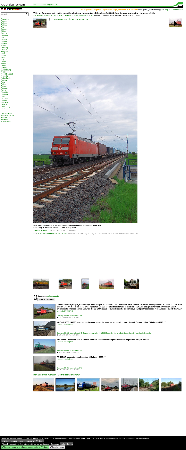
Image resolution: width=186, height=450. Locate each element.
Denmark (4, 35)
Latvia (3, 66)
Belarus (4, 23)
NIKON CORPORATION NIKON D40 (52, 233)
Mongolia (4, 76)
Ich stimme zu (57, 447)
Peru (3, 82)
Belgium (4, 25)
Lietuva (4, 68)
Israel (3, 58)
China (3, 31)
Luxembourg (6, 70)
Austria (3, 21)
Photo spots (5, 117)
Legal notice (52, 4)
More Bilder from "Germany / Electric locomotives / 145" (56, 375)
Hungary (4, 52)
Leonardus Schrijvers (65, 311)
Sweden (4, 100)
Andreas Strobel (40, 231)
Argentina (4, 19)
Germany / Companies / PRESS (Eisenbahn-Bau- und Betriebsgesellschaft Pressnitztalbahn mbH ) (117, 333)
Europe (4, 41)
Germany (67, 15)
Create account (177, 10)
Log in (167, 10)
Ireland (3, 56)
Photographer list (7, 115)
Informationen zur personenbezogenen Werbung (23, 441)
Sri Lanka (4, 98)
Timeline (4, 119)
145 (91, 15)
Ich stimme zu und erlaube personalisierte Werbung (25, 447)
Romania (4, 88)
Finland (4, 43)
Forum (36, 4)
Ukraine (4, 104)
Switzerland (5, 102)
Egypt (3, 37)
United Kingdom (7, 106)
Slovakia (4, 92)
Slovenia (4, 94)
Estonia (4, 39)
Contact (43, 4)
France (3, 45)
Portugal (4, 86)
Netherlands (5, 78)
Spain (3, 96)
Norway (4, 80)
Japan (3, 62)
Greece (4, 50)
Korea (3, 64)
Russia (3, 90)
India (3, 54)
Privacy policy (5, 121)
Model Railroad (7, 74)
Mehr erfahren (67, 444)
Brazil (3, 27)
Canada (4, 29)
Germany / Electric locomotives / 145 (71, 19)
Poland (3, 84)
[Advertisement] (108, 48)
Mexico (4, 72)
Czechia (4, 33)
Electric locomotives (80, 15)
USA (3, 109)
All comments (53, 296)
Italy (2, 60)
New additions (6, 113)
